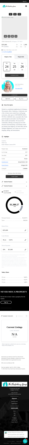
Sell (14, 415)
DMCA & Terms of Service (16, 443)
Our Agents (14, 417)
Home (14, 411)
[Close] (26, 432)
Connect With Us (14, 422)
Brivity (13, 441)
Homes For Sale (14, 401)
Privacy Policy (6, 443)
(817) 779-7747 (15, 392)
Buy (14, 413)
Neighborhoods (14, 403)
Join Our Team (14, 420)
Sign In (23, 1)
